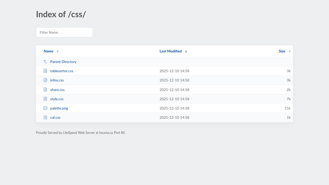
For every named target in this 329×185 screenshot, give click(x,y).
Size (282, 51)
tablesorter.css (58, 71)
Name (48, 51)
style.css (53, 99)
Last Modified (171, 51)
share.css (54, 89)
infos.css (53, 80)
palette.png (55, 108)
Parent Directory (60, 61)
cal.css (51, 117)
